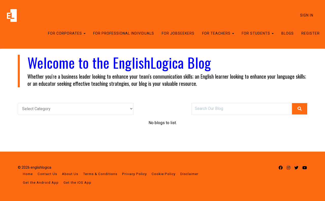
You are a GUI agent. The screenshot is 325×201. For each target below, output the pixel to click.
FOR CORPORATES (67, 33)
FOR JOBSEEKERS (178, 33)
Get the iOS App (77, 182)
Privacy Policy (134, 174)
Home (28, 174)
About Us (70, 174)
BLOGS (287, 33)
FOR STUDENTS (258, 33)
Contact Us (47, 174)
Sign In (306, 15)
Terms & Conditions (100, 174)
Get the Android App (41, 182)
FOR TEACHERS (218, 33)
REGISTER (310, 33)
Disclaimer (189, 174)
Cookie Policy (163, 174)
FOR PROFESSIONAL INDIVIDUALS (123, 33)
